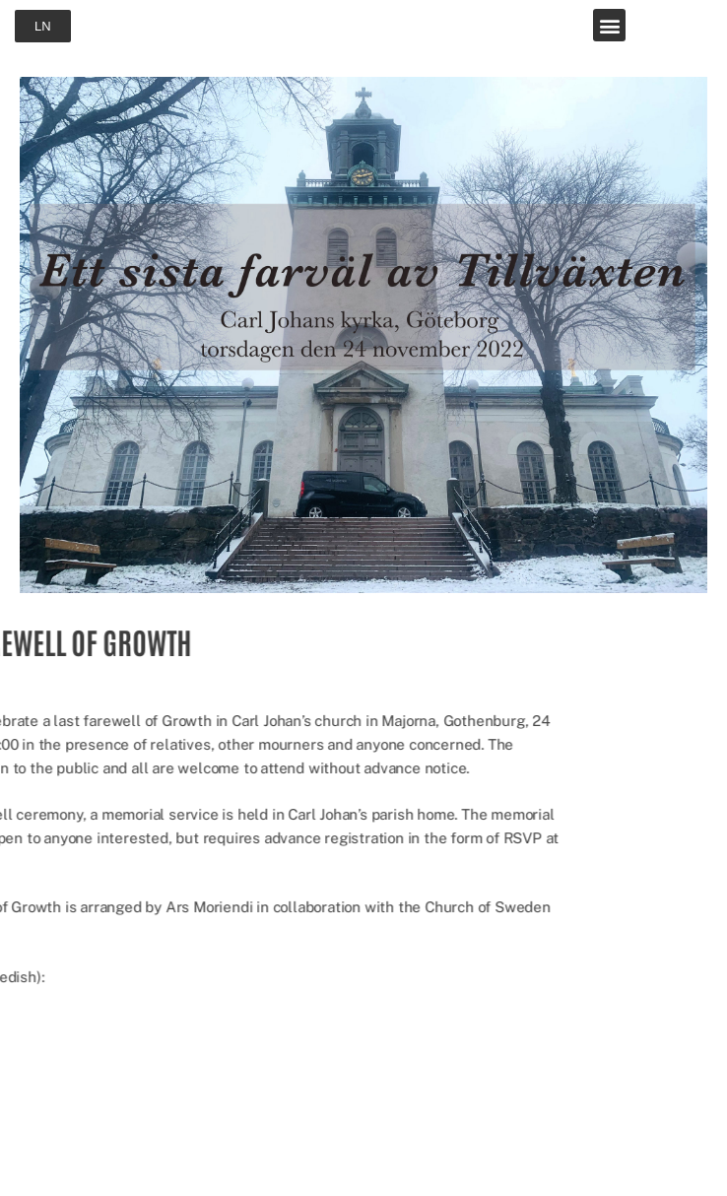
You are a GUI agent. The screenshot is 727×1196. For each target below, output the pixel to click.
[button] (609, 25)
